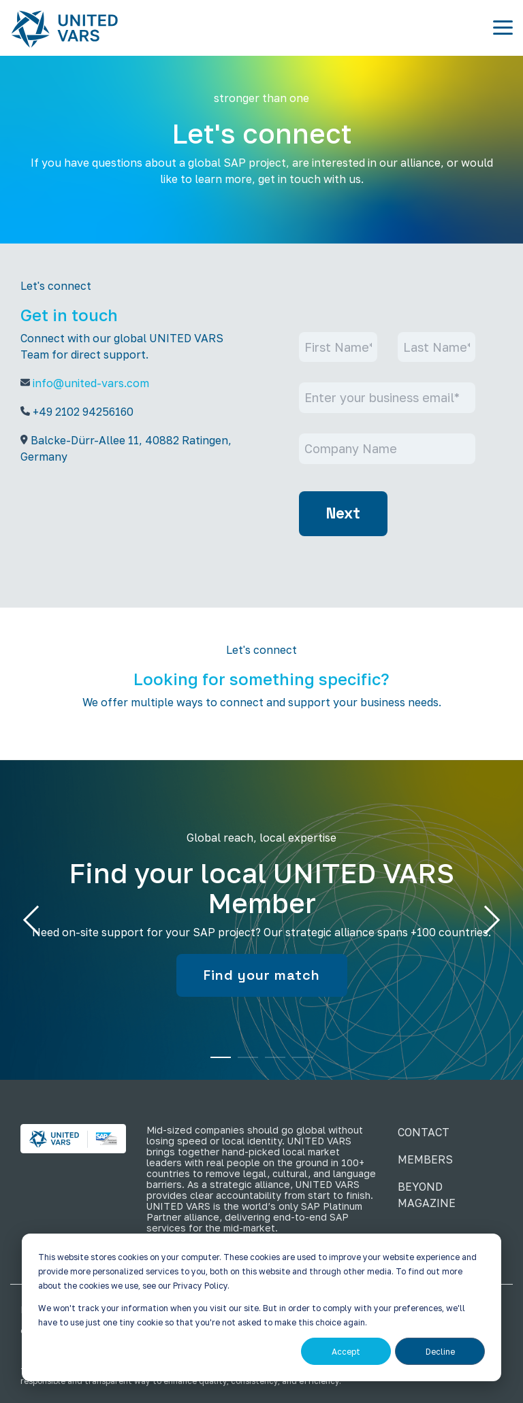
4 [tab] (299, 1063)
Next (343, 513)
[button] (503, 26)
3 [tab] (272, 1063)
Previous (37, 920)
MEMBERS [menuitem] (425, 1159)
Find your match (262, 975)
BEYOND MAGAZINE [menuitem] (427, 1195)
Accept (346, 1352)
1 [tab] (217, 1063)
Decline (440, 1352)
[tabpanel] (261, 920)
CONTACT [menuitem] (423, 1132)
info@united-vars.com (91, 383)
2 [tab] (244, 1063)
